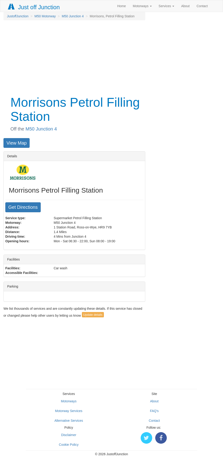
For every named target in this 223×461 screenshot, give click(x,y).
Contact (202, 6)
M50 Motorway (45, 16)
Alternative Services (68, 420)
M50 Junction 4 (73, 16)
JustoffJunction (17, 16)
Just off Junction (34, 7)
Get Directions (23, 207)
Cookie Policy (69, 444)
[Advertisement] (74, 57)
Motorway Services (68, 411)
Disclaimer (68, 435)
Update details (92, 314)
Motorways (142, 6)
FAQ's (154, 411)
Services (166, 6)
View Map (16, 143)
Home (121, 6)
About (185, 6)
